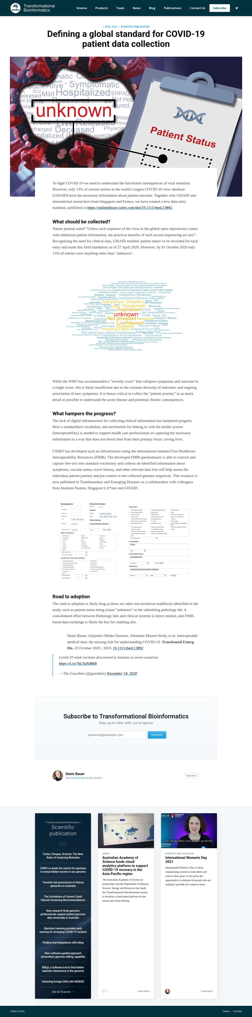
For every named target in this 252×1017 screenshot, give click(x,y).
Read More (191, 776)
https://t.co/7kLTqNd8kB (78, 663)
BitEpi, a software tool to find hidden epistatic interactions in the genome (63, 969)
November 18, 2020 (122, 673)
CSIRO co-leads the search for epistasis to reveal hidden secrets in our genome (63, 870)
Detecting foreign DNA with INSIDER (63, 981)
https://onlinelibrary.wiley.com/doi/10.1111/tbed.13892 (129, 207)
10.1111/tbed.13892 (128, 648)
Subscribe (219, 8)
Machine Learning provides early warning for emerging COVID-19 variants (63, 930)
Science (81, 8)
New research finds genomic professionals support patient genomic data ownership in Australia (63, 914)
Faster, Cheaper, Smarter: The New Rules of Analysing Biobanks (63, 855)
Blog (152, 8)
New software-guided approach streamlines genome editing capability (63, 955)
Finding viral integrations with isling (63, 942)
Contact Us (197, 8)
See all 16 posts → (63, 991)
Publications (172, 8)
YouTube (237, 1011)
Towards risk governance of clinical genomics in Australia (63, 884)
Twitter (226, 1011)
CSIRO (13, 1011)
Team (120, 8)
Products (101, 8)
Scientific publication (135, 26)
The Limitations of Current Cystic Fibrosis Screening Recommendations (63, 898)
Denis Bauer (75, 774)
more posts (79, 777)
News (137, 8)
